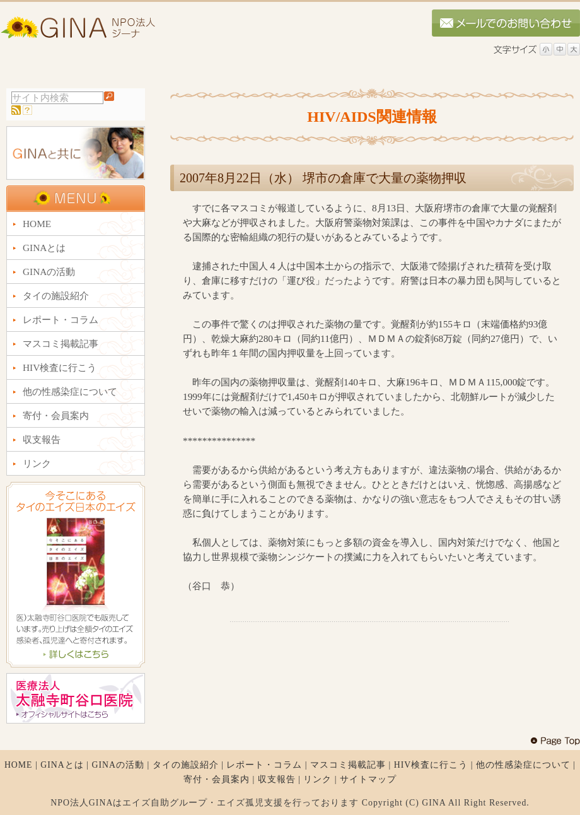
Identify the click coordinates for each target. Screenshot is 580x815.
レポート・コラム (264, 765)
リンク (317, 779)
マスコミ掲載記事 (348, 765)
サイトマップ (368, 779)
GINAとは (62, 765)
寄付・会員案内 (216, 779)
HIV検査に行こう (431, 765)
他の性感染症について (523, 765)
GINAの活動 (117, 765)
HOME (18, 765)
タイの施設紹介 (186, 765)
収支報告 (277, 779)
